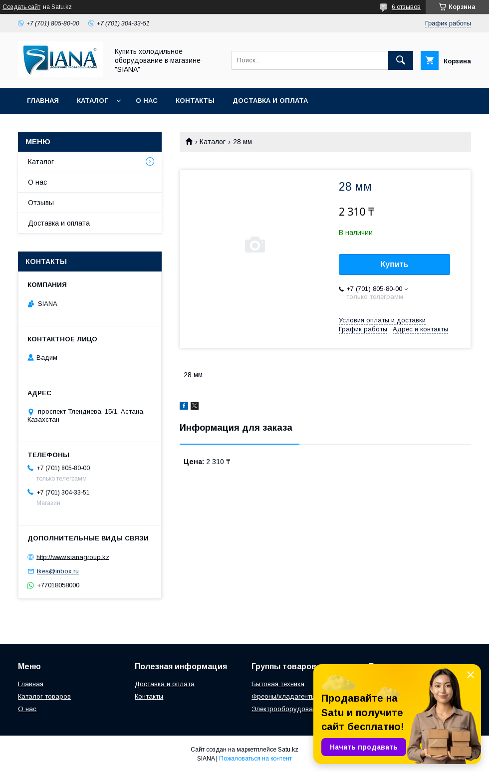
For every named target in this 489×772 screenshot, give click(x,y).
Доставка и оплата (270, 100)
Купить (395, 264)
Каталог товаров (44, 696)
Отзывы (41, 203)
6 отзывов (406, 6)
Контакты (195, 100)
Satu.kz (288, 749)
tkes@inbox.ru (58, 571)
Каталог (92, 100)
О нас (147, 100)
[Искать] (400, 60)
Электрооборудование (287, 709)
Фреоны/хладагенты (283, 696)
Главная (43, 100)
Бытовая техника (277, 684)
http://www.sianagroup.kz (72, 556)
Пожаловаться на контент (255, 758)
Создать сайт (21, 6)
